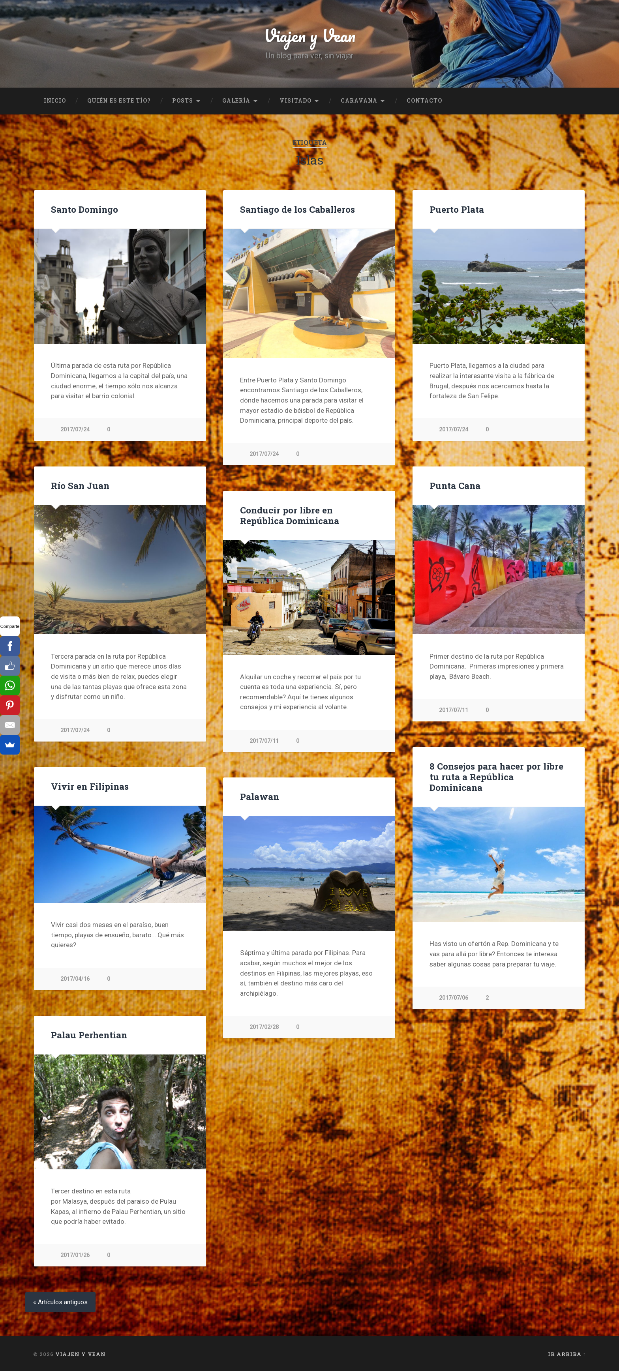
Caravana (359, 100)
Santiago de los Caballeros (297, 209)
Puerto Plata (457, 209)
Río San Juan (80, 485)
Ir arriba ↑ (567, 1354)
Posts (182, 100)
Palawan (259, 796)
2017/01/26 (75, 1254)
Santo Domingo (84, 209)
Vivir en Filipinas (90, 786)
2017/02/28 (264, 1026)
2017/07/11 (453, 710)
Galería (236, 100)
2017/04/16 (75, 978)
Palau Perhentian (89, 1034)
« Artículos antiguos (60, 1302)
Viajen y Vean (309, 35)
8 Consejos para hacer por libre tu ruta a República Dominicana (496, 776)
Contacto (424, 100)
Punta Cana (455, 485)
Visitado (295, 100)
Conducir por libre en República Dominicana (289, 515)
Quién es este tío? (119, 100)
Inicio (55, 100)
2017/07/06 (453, 997)
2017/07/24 (75, 429)
